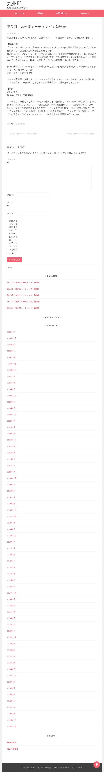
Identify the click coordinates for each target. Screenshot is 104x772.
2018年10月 (11, 516)
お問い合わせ (61, 13)
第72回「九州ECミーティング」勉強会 (22, 134)
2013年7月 (11, 688)
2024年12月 (11, 364)
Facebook (84, 13)
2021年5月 (11, 459)
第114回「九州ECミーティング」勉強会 (23, 301)
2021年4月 (11, 465)
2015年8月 (11, 605)
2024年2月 (11, 389)
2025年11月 (11, 338)
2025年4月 (11, 351)
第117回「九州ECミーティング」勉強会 (23, 282)
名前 (10, 195)
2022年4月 (11, 427)
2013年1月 (11, 714)
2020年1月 (11, 472)
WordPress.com (74, 768)
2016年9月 (11, 561)
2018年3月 (11, 529)
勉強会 (40, 13)
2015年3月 (11, 624)
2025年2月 (11, 357)
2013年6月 (11, 694)
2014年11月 (11, 637)
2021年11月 (11, 440)
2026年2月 (11, 332)
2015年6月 (11, 612)
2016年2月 (11, 580)
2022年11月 (11, 414)
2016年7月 (11, 567)
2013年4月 (11, 701)
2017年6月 (11, 542)
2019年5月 (11, 491)
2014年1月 (11, 669)
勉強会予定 (11, 742)
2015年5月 (11, 618)
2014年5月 (11, 656)
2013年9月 (11, 682)
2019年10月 (11, 478)
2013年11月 (11, 675)
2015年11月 (11, 593)
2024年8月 (11, 376)
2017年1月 (11, 554)
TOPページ (19, 13)
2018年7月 (11, 523)
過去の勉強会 (20, 124)
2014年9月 (11, 643)
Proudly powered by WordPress (36, 768)
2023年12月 (11, 395)
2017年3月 (11, 548)
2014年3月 (11, 663)
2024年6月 (11, 383)
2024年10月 (11, 370)
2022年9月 (11, 421)
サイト (10, 213)
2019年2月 (11, 504)
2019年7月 (11, 484)
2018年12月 (11, 510)
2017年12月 (11, 535)
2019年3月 (11, 497)
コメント (11, 161)
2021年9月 (11, 446)
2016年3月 (11, 574)
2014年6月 (11, 650)
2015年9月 (11, 599)
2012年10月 (11, 726)
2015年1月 (11, 631)
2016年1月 (11, 586)
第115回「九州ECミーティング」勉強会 (23, 295)
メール (10, 204)
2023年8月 (11, 402)
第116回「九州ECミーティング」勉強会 (23, 289)
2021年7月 (11, 453)
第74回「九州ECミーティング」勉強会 (82, 134)
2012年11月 (11, 720)
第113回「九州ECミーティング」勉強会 (23, 308)
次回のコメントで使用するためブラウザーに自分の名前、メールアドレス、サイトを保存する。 (13, 236)
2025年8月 (11, 344)
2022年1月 (11, 433)
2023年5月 (11, 408)
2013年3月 (11, 707)
